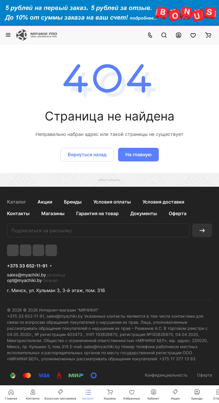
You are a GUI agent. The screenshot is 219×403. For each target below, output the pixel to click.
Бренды (73, 202)
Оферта (177, 213)
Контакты (18, 213)
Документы (143, 213)
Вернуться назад (87, 154)
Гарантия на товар (97, 213)
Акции (45, 202)
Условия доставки (163, 202)
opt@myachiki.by (24, 280)
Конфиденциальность (166, 375)
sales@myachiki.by (26, 275)
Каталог (16, 202)
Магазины (53, 213)
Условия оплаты (112, 202)
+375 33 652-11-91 (27, 266)
